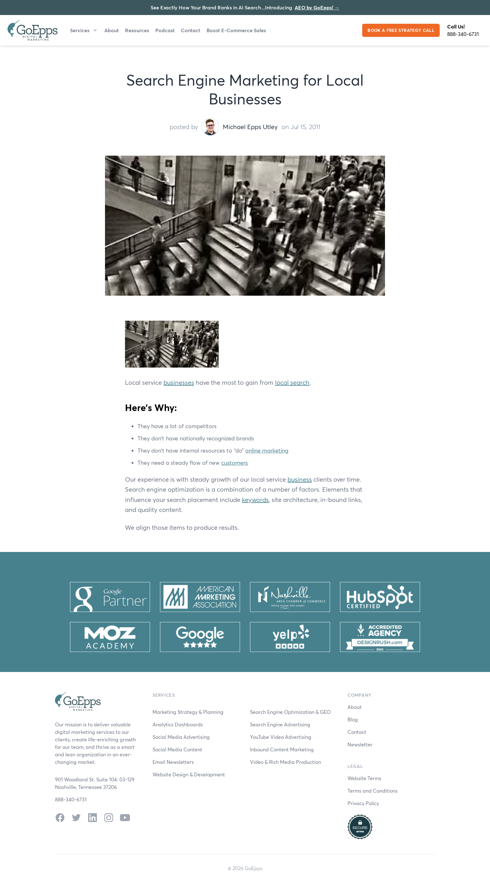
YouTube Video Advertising (280, 737)
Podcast (165, 30)
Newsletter (360, 744)
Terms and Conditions (373, 790)
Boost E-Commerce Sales (236, 30)
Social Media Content (177, 749)
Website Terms (364, 778)
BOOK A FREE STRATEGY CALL (401, 30)
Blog (353, 719)
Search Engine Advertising (280, 724)
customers (234, 462)
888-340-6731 (463, 34)
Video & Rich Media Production (285, 762)
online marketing (266, 450)
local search (292, 382)
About (111, 30)
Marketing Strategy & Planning (187, 712)
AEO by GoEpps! (317, 7)
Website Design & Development (188, 774)
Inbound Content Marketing (282, 749)
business (300, 479)
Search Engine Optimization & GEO (290, 712)
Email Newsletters (173, 762)
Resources (137, 30)
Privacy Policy (363, 803)
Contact (190, 30)
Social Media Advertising (181, 737)
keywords (255, 499)
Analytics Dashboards (177, 724)
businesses (178, 382)
